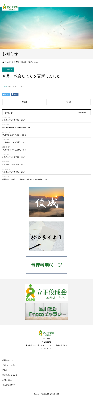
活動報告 (5, 370)
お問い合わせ (7, 380)
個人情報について (9, 385)
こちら (4, 86)
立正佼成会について (9, 375)
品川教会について (9, 360)
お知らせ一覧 (82, 112)
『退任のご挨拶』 (9, 365)
